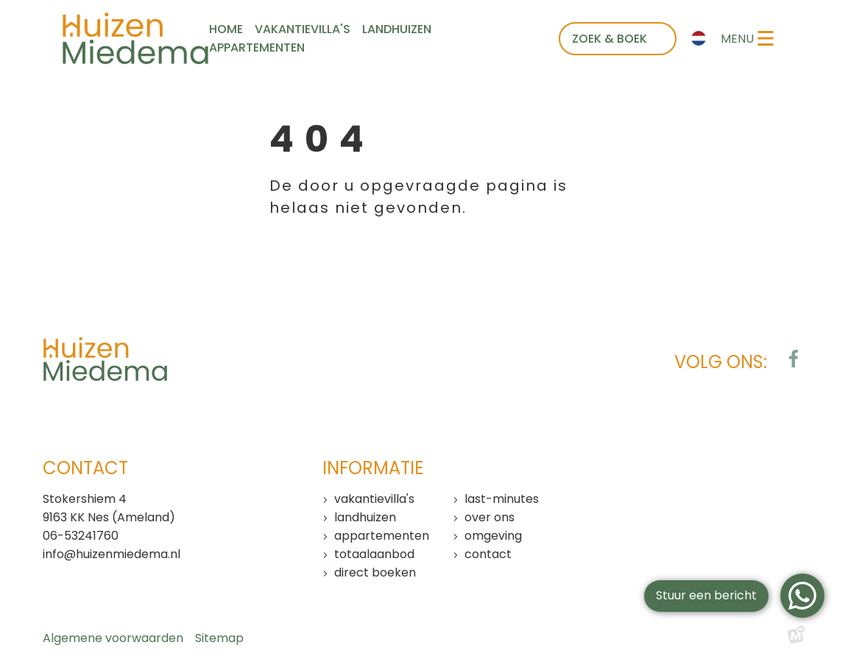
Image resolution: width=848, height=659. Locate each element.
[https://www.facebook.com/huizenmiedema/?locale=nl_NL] (793, 358)
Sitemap (219, 638)
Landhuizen (365, 517)
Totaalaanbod (374, 554)
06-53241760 (81, 535)
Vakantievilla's (374, 498)
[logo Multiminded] (796, 638)
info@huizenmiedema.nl (111, 554)
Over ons (489, 517)
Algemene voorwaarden (113, 638)
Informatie (372, 468)
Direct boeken (375, 572)
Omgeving (493, 535)
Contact (488, 554)
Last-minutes (501, 498)
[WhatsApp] (802, 596)
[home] (135, 38)
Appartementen (381, 535)
